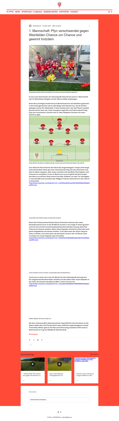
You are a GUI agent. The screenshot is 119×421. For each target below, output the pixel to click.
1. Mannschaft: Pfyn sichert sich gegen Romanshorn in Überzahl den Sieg (32, 374)
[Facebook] (111, 12)
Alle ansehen (94, 354)
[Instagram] (109, 12)
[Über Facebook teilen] (29, 340)
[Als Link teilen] (42, 340)
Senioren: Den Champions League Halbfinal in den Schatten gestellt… (85, 374)
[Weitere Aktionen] (89, 26)
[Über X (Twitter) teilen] (34, 340)
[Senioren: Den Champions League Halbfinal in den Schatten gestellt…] (86, 364)
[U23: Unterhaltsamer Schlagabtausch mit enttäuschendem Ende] (59, 364)
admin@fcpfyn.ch (67, 417)
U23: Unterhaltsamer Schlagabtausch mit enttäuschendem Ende (57, 374)
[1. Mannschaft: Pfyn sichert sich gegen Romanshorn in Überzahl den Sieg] (33, 364)
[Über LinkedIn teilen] (38, 340)
